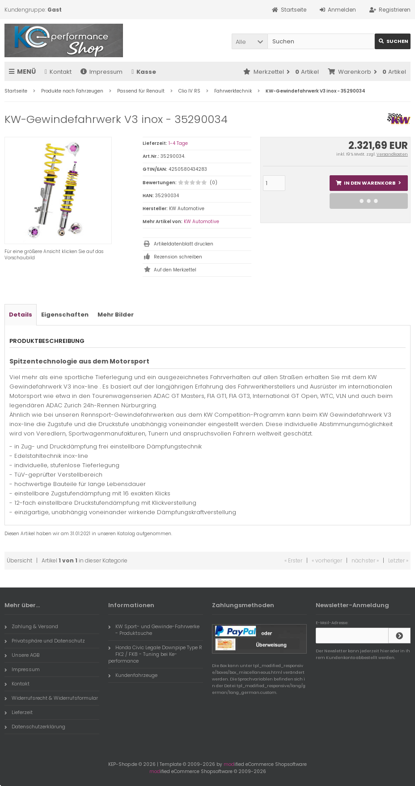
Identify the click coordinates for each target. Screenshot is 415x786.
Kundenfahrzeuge (132, 675)
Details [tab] (20, 314)
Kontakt (58, 72)
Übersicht (19, 560)
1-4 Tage (178, 143)
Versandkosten (392, 154)
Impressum (101, 72)
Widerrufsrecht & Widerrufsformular (51, 697)
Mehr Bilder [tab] (115, 314)
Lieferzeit (18, 712)
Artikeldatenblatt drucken (183, 244)
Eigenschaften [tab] (65, 314)
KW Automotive (201, 221)
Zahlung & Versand (31, 626)
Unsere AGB (21, 655)
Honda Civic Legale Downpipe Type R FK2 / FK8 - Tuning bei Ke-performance (155, 654)
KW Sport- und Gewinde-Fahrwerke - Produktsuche (153, 630)
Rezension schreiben (178, 257)
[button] (249, 41)
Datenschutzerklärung (34, 726)
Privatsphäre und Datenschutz (44, 640)
